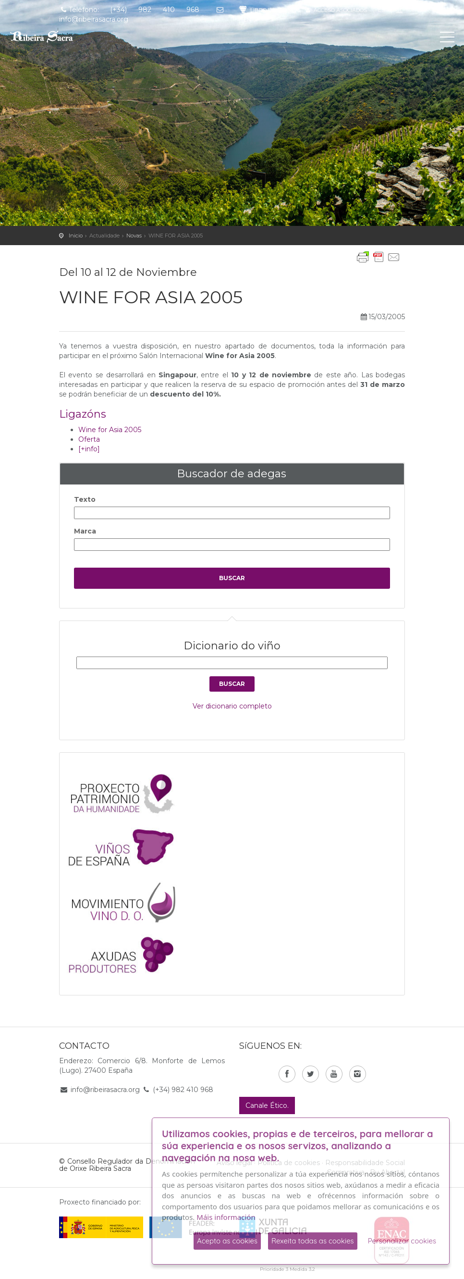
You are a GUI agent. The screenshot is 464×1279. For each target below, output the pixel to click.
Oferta (89, 439)
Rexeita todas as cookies (312, 1240)
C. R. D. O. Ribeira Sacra (50, 36)
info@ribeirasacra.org (105, 1089)
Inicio (76, 235)
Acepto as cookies (227, 1240)
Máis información (225, 1217)
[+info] (89, 449)
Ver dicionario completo (232, 706)
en (247, 19)
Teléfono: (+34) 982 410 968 (129, 9)
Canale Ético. (267, 1105)
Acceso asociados (335, 10)
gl (399, 10)
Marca (85, 531)
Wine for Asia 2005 (109, 429)
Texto (85, 499)
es (381, 10)
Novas (134, 235)
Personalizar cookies (402, 1240)
